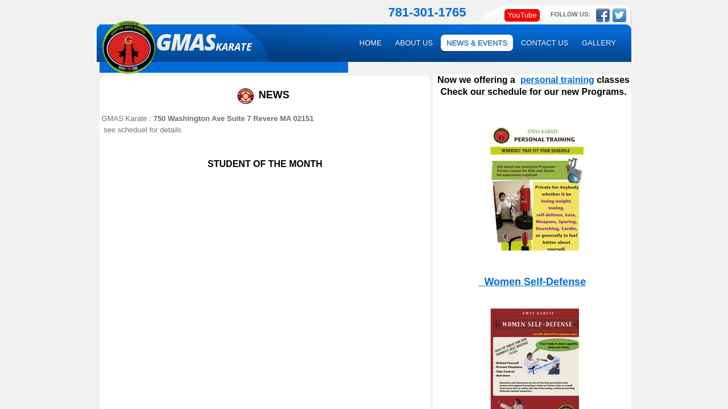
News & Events (476, 43)
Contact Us (544, 43)
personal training (557, 80)
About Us (414, 43)
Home (370, 43)
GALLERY (599, 43)
